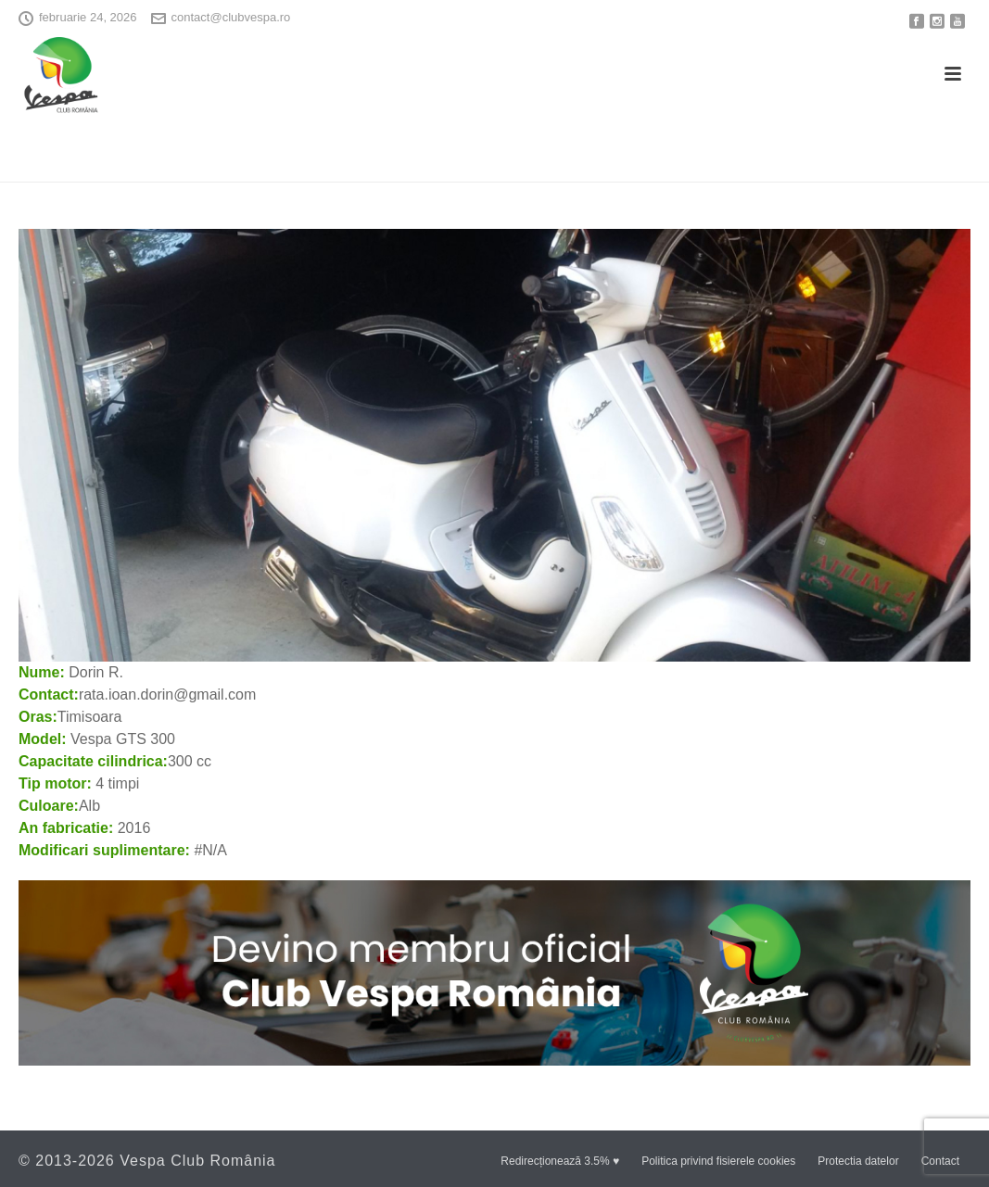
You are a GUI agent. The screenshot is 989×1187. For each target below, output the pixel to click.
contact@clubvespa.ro (231, 17)
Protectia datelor (858, 1161)
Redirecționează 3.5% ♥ (560, 1161)
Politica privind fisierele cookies (718, 1161)
